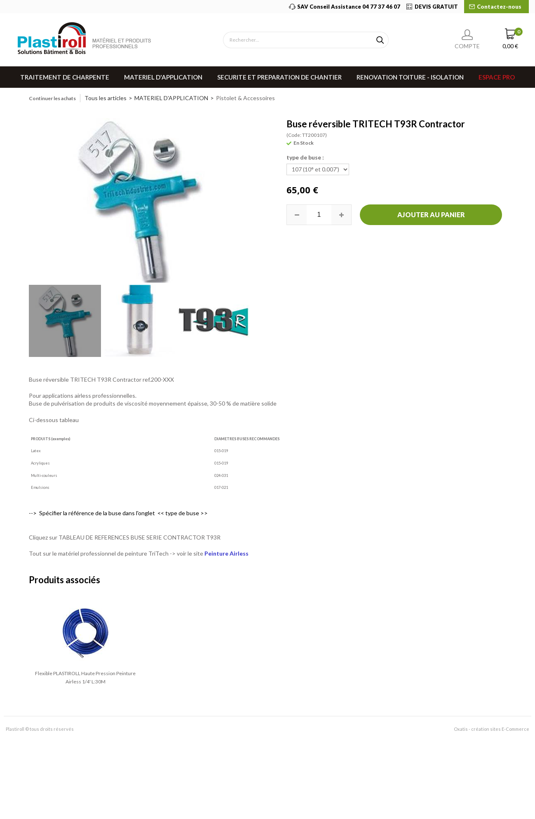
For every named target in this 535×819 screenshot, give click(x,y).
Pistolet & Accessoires (245, 97)
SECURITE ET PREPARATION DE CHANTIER (279, 77)
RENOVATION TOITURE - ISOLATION (410, 77)
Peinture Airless (226, 553)
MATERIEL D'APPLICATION (163, 77)
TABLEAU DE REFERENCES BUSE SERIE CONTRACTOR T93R (140, 537)
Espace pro (497, 77)
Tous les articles (105, 97)
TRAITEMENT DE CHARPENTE (64, 77)
